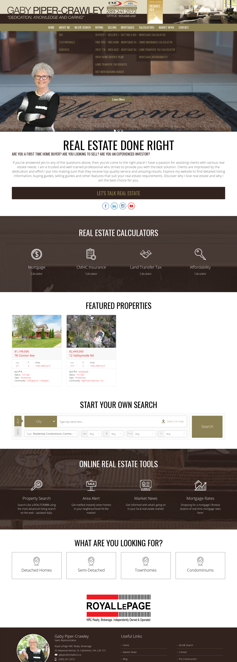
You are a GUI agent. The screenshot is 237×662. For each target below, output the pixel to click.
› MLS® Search (185, 645)
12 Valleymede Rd (81, 355)
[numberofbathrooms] (113, 434)
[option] (118, 81)
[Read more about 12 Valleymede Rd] (91, 350)
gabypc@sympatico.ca (70, 654)
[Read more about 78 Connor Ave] (36, 350)
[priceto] (141, 434)
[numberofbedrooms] (91, 434)
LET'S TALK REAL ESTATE (118, 193)
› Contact (182, 652)
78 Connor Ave (24, 355)
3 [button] (122, 131)
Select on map (173, 421)
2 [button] (118, 131)
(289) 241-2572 (67, 659)
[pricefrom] (172, 434)
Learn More (118, 87)
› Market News (129, 652)
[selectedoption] (40, 421)
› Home (125, 645)
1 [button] (115, 131)
